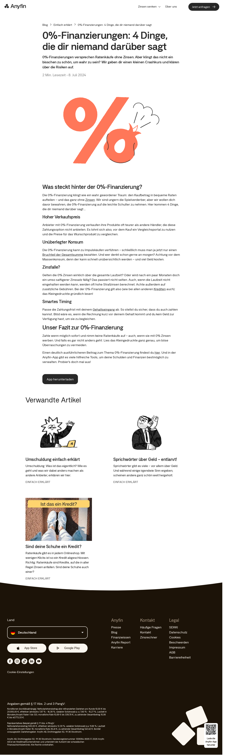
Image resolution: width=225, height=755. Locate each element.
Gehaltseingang (104, 309)
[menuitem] (149, 6)
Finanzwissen (121, 637)
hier (157, 352)
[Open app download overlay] (211, 735)
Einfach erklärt (63, 24)
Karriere (117, 647)
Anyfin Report (120, 642)
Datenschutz (178, 632)
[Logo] (15, 6)
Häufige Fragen (150, 627)
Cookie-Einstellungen (20, 672)
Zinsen (90, 200)
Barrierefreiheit (180, 657)
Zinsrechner (148, 637)
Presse (116, 627)
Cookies (175, 637)
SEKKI (173, 627)
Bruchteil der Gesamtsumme (62, 254)
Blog (45, 24)
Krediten (160, 289)
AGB (172, 652)
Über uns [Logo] (171, 6)
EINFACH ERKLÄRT (37, 481)
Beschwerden (179, 642)
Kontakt (145, 632)
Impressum (177, 647)
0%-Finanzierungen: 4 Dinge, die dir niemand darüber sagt (115, 24)
